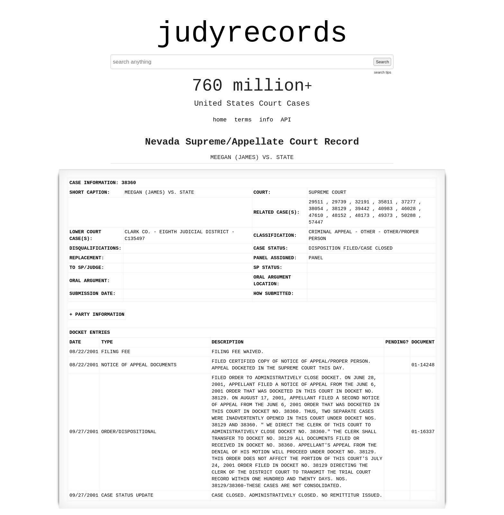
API (286, 120)
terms (243, 120)
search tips (382, 72)
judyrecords (252, 33)
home (220, 120)
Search (382, 61)
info (266, 120)
